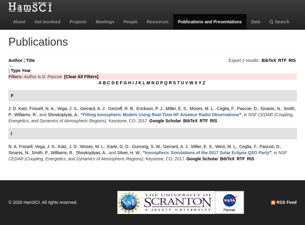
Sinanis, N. (270, 108)
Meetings (105, 21)
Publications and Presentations (210, 21)
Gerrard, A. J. (93, 108)
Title (30, 60)
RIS (291, 60)
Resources (158, 21)
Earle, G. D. (118, 146)
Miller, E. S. (177, 108)
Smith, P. (40, 152)
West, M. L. (226, 146)
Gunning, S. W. (146, 146)
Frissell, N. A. (42, 108)
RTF (282, 60)
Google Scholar (165, 120)
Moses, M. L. (202, 108)
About (19, 21)
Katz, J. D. (68, 146)
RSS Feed (283, 202)
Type (16, 70)
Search (279, 21)
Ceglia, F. (225, 108)
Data (255, 21)
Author (16, 60)
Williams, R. (25, 114)
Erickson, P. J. (149, 108)
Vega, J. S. (67, 108)
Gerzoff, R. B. (121, 108)
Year (26, 70)
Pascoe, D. (247, 108)
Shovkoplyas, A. (63, 114)
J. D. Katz (18, 108)
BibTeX (269, 60)
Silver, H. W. (128, 152)
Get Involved (47, 21)
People (131, 21)
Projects (78, 21)
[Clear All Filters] (81, 76)
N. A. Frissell (21, 146)
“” (161, 114)
